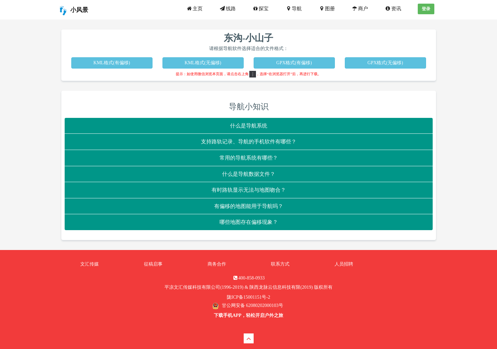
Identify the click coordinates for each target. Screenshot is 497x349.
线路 (227, 8)
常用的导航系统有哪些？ (248, 158)
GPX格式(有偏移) (294, 62)
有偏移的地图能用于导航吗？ (248, 206)
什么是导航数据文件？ (248, 174)
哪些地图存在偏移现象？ (248, 222)
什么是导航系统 (248, 125)
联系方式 (280, 264)
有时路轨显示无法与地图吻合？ (249, 190)
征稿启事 (153, 264)
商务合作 (217, 264)
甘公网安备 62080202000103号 (251, 305)
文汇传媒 (89, 264)
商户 (359, 8)
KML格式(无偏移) (203, 62)
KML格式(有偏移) (111, 62)
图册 (326, 8)
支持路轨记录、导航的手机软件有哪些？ (248, 141)
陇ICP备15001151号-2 (248, 297)
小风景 (73, 10)
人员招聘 (344, 264)
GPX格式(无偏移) (385, 62)
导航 (293, 8)
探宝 (260, 8)
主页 (194, 8)
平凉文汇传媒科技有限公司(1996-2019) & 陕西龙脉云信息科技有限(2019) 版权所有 (248, 287)
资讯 (393, 8)
